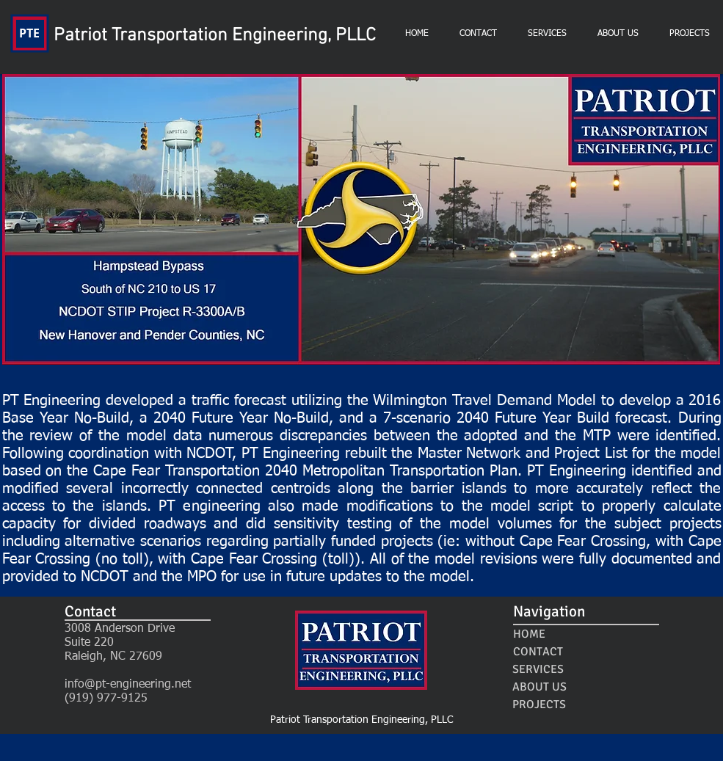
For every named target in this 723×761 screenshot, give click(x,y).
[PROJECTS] (539, 704)
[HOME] (529, 634)
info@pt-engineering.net (128, 685)
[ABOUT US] (539, 687)
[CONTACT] (538, 651)
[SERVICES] (538, 669)
